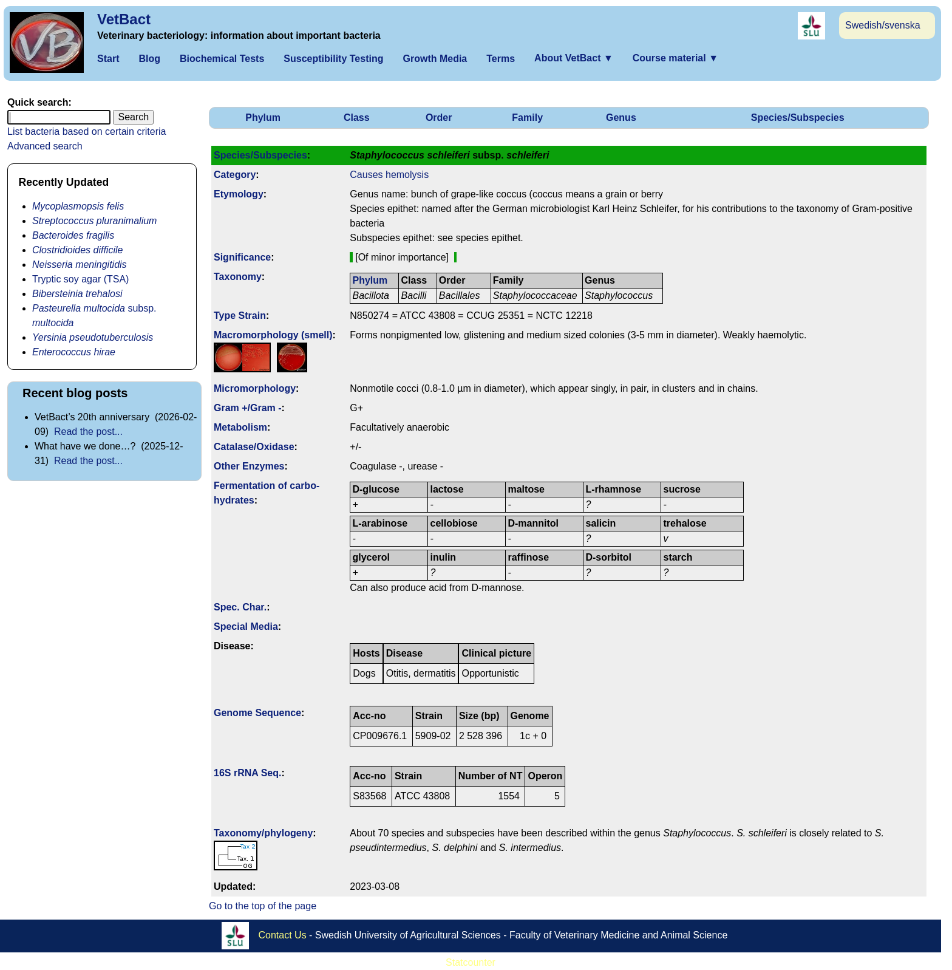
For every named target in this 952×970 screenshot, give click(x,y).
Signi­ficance (242, 257)
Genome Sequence (257, 713)
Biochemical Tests (222, 58)
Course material (675, 58)
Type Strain (240, 315)
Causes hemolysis (389, 174)
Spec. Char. (240, 607)
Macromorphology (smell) (273, 335)
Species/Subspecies (798, 117)
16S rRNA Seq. (247, 773)
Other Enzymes (249, 466)
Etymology (239, 194)
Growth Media (435, 58)
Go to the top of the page (262, 906)
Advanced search (45, 146)
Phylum (262, 117)
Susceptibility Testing (333, 58)
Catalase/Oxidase (254, 447)
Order (439, 117)
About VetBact (573, 58)
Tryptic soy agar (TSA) (80, 279)
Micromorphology (255, 388)
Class (357, 117)
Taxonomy (238, 277)
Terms (500, 58)
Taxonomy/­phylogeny (263, 833)
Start (108, 58)
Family (527, 117)
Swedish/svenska (882, 25)
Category (235, 174)
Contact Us (283, 935)
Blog (149, 58)
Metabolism (240, 427)
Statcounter (470, 962)
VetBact (124, 19)
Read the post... (88, 431)
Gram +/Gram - (248, 408)
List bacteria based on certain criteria (86, 131)
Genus (621, 117)
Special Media (246, 626)
